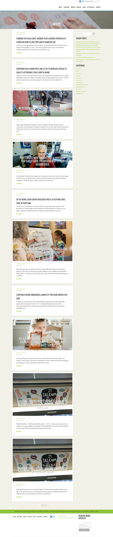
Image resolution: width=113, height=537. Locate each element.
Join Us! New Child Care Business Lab (85, 57)
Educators (78, 73)
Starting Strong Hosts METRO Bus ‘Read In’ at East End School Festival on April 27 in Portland (42, 405)
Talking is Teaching (81, 91)
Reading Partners (80, 87)
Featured (78, 78)
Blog (77, 71)
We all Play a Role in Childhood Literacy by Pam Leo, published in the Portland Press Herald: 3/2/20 (42, 342)
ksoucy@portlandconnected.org (67, 518)
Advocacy (78, 69)
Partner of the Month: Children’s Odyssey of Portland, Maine (42, 470)
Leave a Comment (20, 32)
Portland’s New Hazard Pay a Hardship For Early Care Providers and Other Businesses (42, 161)
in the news (79, 80)
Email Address (83, 525)
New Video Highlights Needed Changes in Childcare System (42, 109)
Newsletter (79, 82)
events (77, 76)
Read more (19, 52)
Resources (78, 89)
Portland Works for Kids (82, 84)
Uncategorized (79, 93)
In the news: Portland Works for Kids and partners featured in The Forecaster (42, 250)
